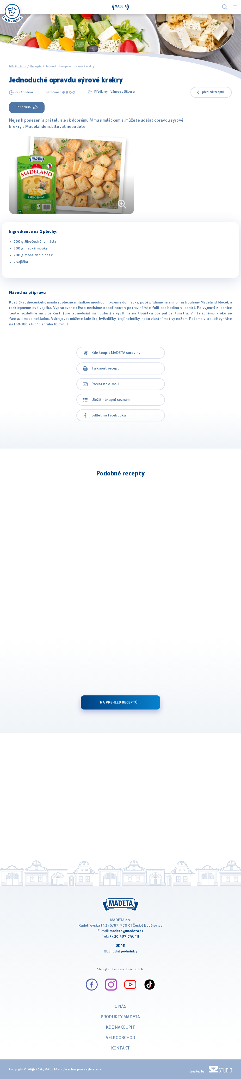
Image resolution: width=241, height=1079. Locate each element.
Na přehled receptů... (120, 702)
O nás (121, 1007)
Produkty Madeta (120, 1017)
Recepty (36, 66)
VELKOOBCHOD (120, 1038)
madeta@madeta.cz (126, 931)
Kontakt (120, 1048)
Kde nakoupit (120, 1028)
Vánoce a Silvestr (122, 91)
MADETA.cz (17, 66)
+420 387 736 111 (124, 937)
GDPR (120, 946)
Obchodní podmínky (120, 951)
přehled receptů (213, 92)
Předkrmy (101, 91)
